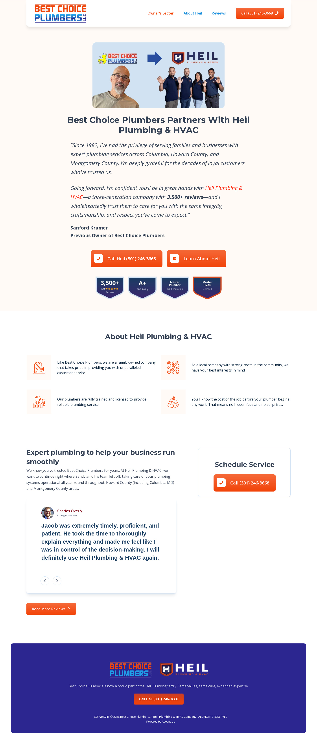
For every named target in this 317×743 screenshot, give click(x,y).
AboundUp (168, 721)
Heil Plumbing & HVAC (168, 717)
